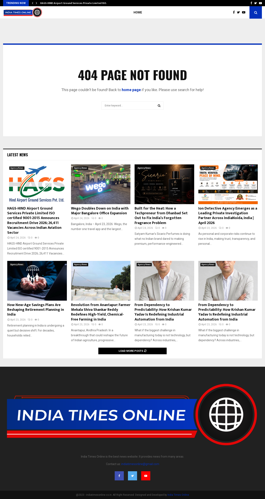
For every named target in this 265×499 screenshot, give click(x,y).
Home (138, 12)
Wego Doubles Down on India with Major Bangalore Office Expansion (100, 210)
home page (131, 90)
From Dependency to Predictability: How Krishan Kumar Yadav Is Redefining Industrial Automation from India (163, 312)
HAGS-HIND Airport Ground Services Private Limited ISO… (74, 3)
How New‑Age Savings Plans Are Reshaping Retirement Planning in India (35, 310)
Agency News (16, 168)
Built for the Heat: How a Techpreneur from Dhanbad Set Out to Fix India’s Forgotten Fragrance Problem (161, 215)
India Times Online (178, 494)
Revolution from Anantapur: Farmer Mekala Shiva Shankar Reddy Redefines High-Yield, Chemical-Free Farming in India (100, 312)
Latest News (17, 154)
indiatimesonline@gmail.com (140, 464)
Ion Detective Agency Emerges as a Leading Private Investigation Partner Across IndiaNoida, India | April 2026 (227, 215)
